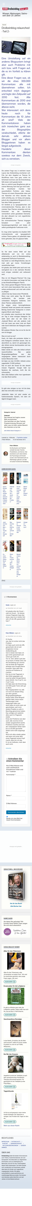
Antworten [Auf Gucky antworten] (8, 625)
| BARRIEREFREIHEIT (15, 1147)
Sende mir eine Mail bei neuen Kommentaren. (14, 822)
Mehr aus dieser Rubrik (11, 1129)
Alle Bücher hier (16, 909)
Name (8, 799)
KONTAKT (5, 1147)
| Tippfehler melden (21, 437)
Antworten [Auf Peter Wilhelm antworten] (8, 748)
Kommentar (10, 775)
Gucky (7, 605)
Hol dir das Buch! (16, 907)
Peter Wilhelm (14, 445)
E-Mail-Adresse (11, 807)
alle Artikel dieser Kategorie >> (12, 430)
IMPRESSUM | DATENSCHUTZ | (12, 1145)
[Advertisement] (16, 165)
